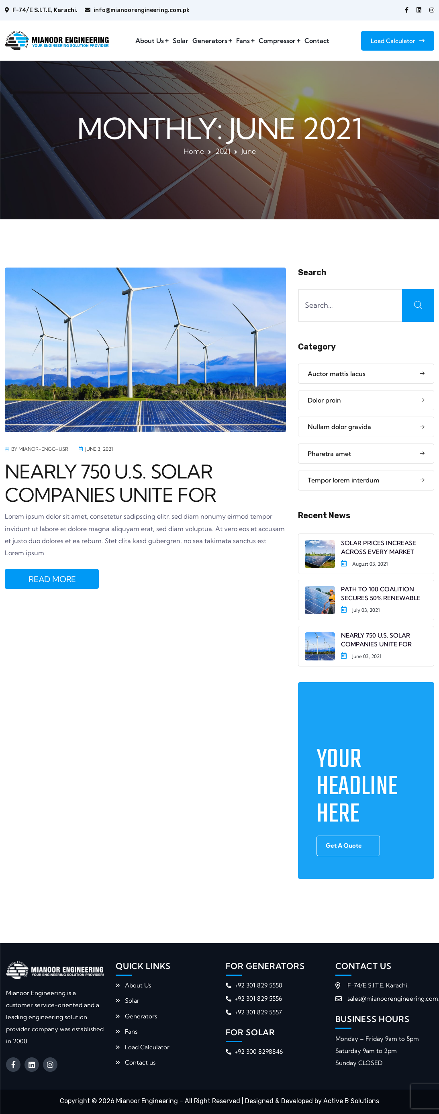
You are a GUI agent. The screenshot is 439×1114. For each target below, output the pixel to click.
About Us (149, 41)
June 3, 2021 (99, 449)
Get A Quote (344, 845)
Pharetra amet (329, 454)
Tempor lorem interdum (344, 480)
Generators (209, 41)
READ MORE (52, 579)
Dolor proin (324, 400)
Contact (316, 41)
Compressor (277, 41)
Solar (180, 41)
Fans (243, 41)
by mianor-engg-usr (39, 449)
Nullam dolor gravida (339, 427)
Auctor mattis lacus (336, 374)
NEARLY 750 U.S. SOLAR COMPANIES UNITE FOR (110, 483)
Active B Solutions (351, 1101)
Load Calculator (398, 41)
